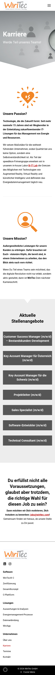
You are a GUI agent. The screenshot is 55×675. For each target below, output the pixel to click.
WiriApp (7, 626)
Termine (7, 651)
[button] (5, 669)
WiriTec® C (8, 578)
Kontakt (7, 657)
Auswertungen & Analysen (15, 609)
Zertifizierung (9, 583)
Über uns (7, 640)
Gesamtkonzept (10, 589)
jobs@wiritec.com (39, 514)
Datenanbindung (11, 620)
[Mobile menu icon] (49, 5)
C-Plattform (8, 594)
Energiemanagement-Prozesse (18, 614)
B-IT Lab (33, 165)
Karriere (7, 645)
